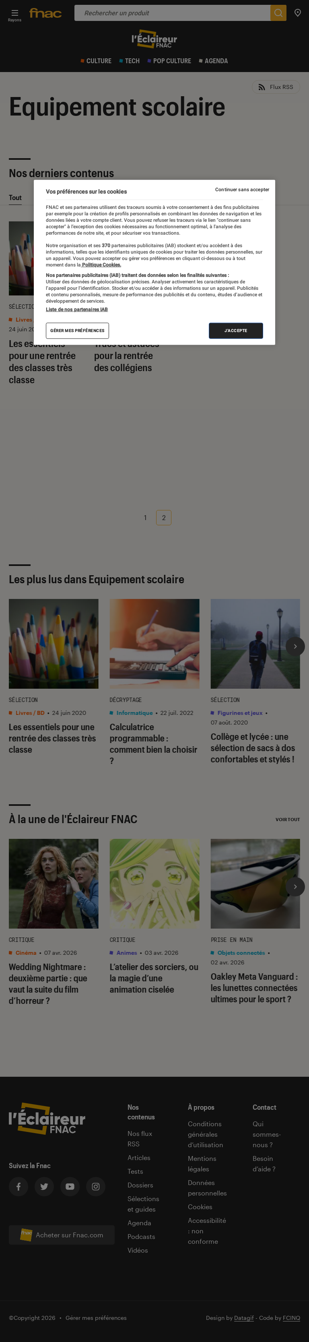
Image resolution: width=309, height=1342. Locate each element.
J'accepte (236, 330)
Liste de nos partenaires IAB (77, 309)
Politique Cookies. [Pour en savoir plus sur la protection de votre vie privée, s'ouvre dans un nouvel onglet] (101, 264)
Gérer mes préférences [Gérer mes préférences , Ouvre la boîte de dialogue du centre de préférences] (77, 330)
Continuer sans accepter (242, 189)
